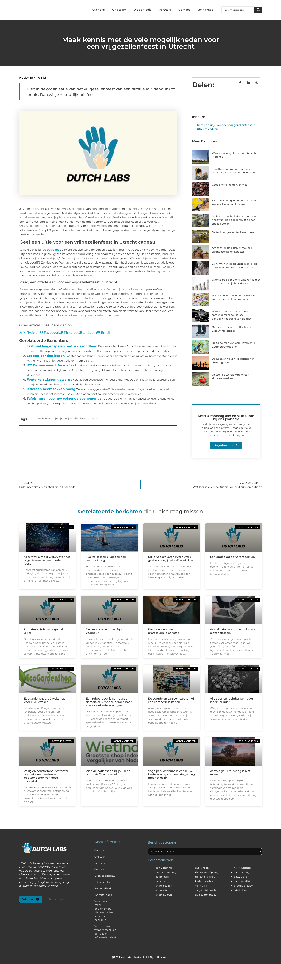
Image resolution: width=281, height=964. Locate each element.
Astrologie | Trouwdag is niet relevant (230, 772)
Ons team (119, 9)
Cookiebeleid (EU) (105, 875)
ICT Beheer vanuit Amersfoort (51, 365)
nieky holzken (242, 867)
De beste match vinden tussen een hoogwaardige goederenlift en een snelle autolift (234, 220)
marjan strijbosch (205, 890)
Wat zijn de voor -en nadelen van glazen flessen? (233, 631)
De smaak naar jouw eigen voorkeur (104, 631)
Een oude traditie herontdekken (232, 557)
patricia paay (242, 872)
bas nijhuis (162, 876)
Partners (165, 9)
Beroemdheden (104, 888)
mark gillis (201, 885)
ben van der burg (165, 872)
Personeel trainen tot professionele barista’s (164, 631)
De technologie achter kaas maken (234, 232)
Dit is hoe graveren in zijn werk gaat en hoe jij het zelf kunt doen (171, 558)
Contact (184, 9)
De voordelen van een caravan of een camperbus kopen (171, 700)
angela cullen (163, 885)
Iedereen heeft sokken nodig (51, 389)
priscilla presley (243, 885)
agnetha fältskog (205, 876)
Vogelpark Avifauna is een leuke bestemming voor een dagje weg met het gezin (171, 774)
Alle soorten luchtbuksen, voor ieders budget (231, 700)
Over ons (98, 9)
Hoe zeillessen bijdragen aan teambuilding (106, 558)
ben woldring (163, 867)
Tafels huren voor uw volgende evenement (63, 398)
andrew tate (162, 890)
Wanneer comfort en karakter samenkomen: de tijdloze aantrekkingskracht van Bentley (231, 315)
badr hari (161, 881)
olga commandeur (206, 894)
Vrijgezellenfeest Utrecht (81, 418)
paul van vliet (242, 881)
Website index (103, 894)
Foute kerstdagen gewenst (49, 379)
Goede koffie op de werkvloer (230, 184)
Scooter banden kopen (46, 356)
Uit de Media (142, 9)
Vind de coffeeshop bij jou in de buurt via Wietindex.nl (108, 772)
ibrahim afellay (204, 881)
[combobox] (238, 10)
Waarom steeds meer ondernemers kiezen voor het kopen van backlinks (103, 910)
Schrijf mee (205, 9)
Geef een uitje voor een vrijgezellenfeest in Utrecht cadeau (226, 127)
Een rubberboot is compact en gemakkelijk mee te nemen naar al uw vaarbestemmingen (109, 702)
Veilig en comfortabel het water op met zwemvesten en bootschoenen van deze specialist (46, 776)
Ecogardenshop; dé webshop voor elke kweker (44, 700)
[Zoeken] (258, 10)
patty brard (240, 876)
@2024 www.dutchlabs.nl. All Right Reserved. (140, 957)
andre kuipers (163, 894)
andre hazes (202, 867)
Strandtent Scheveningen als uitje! (44, 631)
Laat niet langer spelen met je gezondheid (62, 346)
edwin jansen (242, 890)
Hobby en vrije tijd (32, 77)
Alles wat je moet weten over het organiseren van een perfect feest (47, 560)
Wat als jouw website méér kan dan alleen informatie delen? (105, 932)
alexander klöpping (207, 872)
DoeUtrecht (50, 249)
